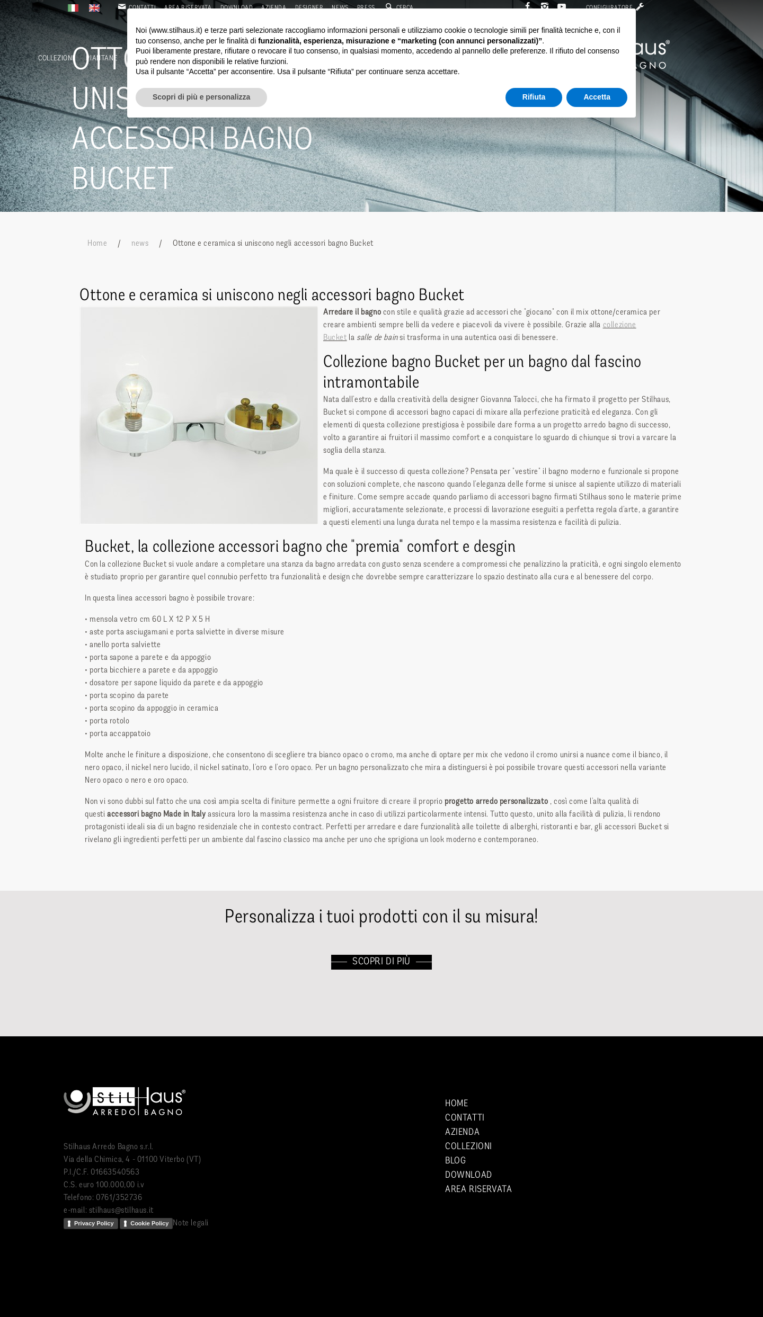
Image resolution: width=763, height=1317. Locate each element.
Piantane (101, 58)
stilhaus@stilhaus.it (121, 1210)
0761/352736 (119, 1198)
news (139, 243)
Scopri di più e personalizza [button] (201, 97)
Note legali (191, 1223)
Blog (455, 1161)
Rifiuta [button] (534, 97)
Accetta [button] (596, 97)
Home (97, 243)
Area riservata (478, 1190)
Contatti (465, 1118)
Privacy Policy (94, 1223)
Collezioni (56, 58)
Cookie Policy (149, 1223)
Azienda (462, 1132)
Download (468, 1175)
